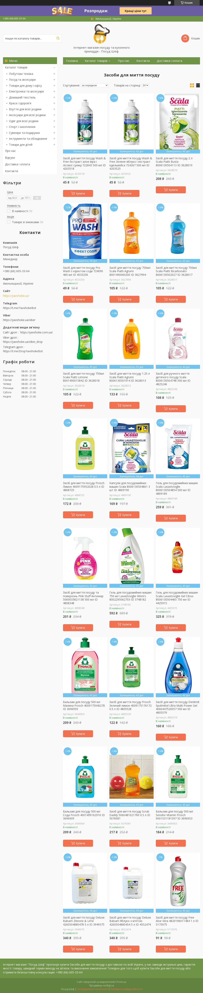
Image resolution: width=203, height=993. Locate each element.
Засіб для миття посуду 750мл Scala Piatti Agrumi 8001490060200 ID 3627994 (129, 271)
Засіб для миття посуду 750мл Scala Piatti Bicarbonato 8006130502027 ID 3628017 (176, 271)
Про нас (10, 151)
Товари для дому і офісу (25, 85)
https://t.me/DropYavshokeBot (23, 351)
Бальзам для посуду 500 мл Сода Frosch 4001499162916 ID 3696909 (84, 815)
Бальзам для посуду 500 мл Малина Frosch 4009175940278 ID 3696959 (84, 705)
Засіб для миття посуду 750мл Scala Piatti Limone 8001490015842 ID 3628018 (83, 377)
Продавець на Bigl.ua (101, 985)
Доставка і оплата (17, 164)
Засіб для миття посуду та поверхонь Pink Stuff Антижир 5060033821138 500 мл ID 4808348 (83, 598)
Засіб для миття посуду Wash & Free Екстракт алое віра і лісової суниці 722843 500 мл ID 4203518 (84, 163)
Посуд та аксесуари (22, 79)
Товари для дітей (20, 144)
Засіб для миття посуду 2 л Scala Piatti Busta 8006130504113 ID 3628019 (174, 161)
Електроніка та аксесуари (26, 91)
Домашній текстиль (22, 97)
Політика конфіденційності (126, 989)
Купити (80, 193)
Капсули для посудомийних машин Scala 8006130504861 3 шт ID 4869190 (129, 486)
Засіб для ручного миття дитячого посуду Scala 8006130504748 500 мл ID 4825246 (173, 379)
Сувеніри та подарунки (24, 133)
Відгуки (10, 157)
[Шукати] (58, 38)
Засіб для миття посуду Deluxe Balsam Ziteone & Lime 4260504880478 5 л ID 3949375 (84, 921)
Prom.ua (121, 982)
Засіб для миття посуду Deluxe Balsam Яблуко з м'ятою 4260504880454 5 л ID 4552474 (130, 921)
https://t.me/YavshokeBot (19, 308)
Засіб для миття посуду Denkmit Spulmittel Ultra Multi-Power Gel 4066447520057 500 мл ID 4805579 (177, 707)
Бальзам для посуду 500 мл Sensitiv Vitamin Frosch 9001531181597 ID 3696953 (174, 815)
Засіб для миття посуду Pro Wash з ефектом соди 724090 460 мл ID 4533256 (83, 271)
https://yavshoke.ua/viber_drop (23, 342)
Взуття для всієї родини (25, 109)
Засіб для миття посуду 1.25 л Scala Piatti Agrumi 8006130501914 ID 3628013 (129, 377)
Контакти (11, 171)
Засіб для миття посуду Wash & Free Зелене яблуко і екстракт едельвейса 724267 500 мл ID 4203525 (130, 163)
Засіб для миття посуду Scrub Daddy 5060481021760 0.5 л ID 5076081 (129, 815)
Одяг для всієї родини (23, 121)
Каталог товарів (16, 67)
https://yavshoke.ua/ (16, 296)
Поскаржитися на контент (92, 989)
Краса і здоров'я (20, 103)
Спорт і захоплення (22, 127)
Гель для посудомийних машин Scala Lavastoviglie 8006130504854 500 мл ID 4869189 (177, 488)
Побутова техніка (21, 74)
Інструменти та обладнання (28, 138)
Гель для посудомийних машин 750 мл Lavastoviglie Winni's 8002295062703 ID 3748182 (130, 596)
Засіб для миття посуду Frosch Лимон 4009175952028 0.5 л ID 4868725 (83, 486)
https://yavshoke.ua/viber (19, 320)
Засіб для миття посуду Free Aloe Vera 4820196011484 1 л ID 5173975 (177, 921)
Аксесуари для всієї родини (27, 115)
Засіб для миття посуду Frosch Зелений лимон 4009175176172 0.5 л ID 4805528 (130, 705)
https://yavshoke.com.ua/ (36, 332)
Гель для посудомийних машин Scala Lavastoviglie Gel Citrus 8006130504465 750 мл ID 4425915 (177, 598)
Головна (72, 60)
